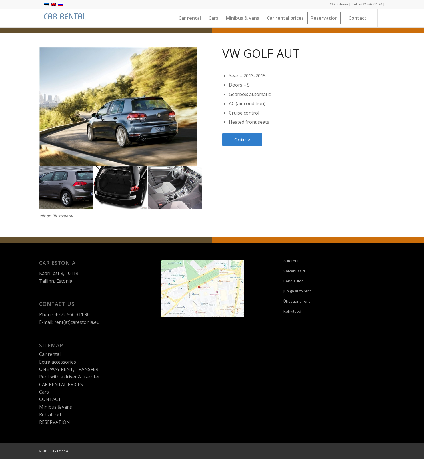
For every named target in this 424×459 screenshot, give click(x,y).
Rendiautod (293, 281)
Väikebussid (294, 271)
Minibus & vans (55, 407)
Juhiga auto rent (297, 291)
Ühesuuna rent (296, 301)
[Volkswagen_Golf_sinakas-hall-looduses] (118, 106)
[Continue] (242, 139)
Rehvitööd (50, 414)
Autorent (291, 260)
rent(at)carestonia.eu (76, 322)
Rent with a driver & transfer (69, 377)
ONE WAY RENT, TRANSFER (68, 369)
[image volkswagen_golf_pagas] (120, 187)
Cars (44, 392)
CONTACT (50, 399)
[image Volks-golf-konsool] (175, 187)
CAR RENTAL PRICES (61, 384)
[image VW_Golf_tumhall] (66, 187)
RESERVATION (54, 422)
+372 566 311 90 (370, 4)
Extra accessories (57, 362)
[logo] (64, 18)
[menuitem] (190, 18)
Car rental (50, 354)
